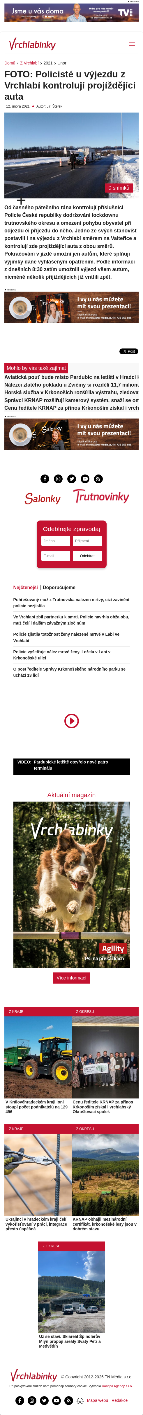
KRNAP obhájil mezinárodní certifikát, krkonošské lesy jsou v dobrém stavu (105, 1224)
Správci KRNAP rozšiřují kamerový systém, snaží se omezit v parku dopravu (71, 400)
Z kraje (16, 1012)
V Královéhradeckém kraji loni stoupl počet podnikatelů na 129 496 (37, 1107)
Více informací (71, 977)
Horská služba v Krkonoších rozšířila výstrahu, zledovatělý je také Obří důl (71, 392)
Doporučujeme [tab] (59, 587)
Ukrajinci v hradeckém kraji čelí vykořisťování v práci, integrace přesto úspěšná (36, 1224)
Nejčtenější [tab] (25, 587)
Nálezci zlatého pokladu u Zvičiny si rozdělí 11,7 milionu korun (71, 385)
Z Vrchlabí (29, 63)
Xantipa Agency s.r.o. (117, 1386)
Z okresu (85, 1012)
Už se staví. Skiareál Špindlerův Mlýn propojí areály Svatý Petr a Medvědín (70, 1341)
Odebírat (87, 556)
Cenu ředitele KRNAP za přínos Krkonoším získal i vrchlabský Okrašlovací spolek (71, 408)
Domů (9, 63)
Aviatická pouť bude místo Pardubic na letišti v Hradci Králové (71, 377)
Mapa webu (97, 1400)
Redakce (120, 1400)
